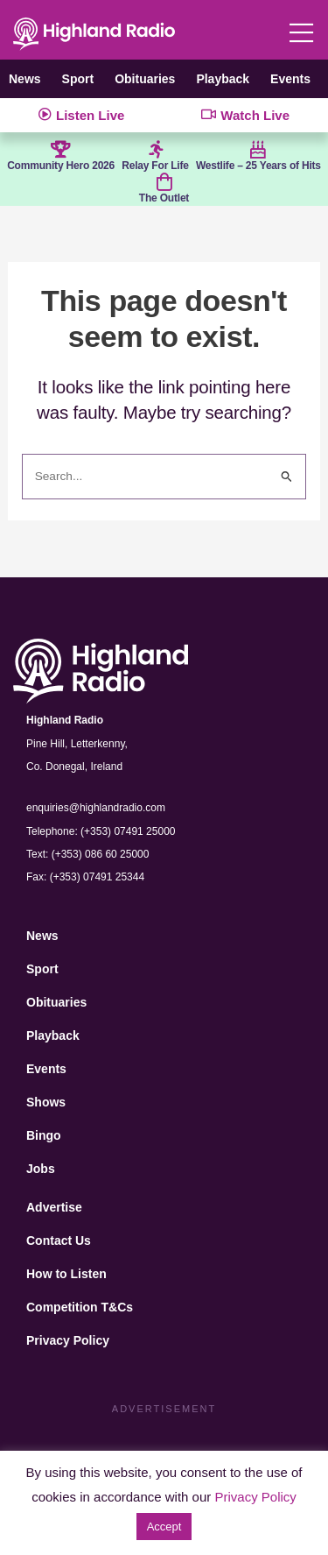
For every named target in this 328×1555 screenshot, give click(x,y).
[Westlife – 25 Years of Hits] (258, 150)
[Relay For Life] (155, 150)
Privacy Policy (67, 1340)
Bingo (43, 1135)
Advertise (54, 1207)
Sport (78, 79)
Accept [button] (164, 1526)
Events (290, 79)
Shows (46, 1102)
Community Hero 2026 (61, 165)
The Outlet (164, 198)
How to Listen (66, 1274)
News (25, 79)
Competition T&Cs (79, 1307)
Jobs (40, 1169)
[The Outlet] (164, 182)
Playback (222, 79)
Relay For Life (155, 165)
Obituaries (145, 79)
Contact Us (58, 1240)
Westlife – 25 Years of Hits (258, 165)
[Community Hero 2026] (61, 150)
